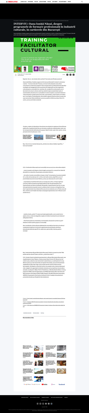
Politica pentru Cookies (35, 397)
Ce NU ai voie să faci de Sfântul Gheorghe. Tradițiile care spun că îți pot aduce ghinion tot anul (51, 370)
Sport (69, 1)
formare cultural (36, 312)
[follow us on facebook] (61, 384)
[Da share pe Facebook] (67, 75)
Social (49, 1)
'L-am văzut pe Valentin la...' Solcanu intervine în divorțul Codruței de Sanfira (28, 362)
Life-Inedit (55, 1)
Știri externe (42, 1)
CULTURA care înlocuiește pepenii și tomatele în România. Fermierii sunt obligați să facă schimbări (51, 354)
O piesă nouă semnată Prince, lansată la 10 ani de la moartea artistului (51, 347)
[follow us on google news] (27, 384)
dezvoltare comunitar (27, 312)
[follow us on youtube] (44, 384)
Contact (66, 397)
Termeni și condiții (45, 397)
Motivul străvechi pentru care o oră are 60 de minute (28, 347)
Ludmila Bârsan (21, 75)
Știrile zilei (24, 1)
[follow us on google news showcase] (36, 384)
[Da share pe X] (70, 75)
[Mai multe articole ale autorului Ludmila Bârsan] (16, 74)
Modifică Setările (44, 400)
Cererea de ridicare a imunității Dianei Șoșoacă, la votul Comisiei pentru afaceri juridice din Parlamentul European (28, 354)
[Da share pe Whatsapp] (73, 75)
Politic (36, 1)
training (42, 312)
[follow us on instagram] (53, 384)
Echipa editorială (24, 397)
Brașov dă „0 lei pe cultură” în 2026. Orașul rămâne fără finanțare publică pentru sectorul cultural (27, 137)
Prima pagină (16, 20)
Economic (30, 1)
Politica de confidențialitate (56, 397)
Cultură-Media (62, 1)
